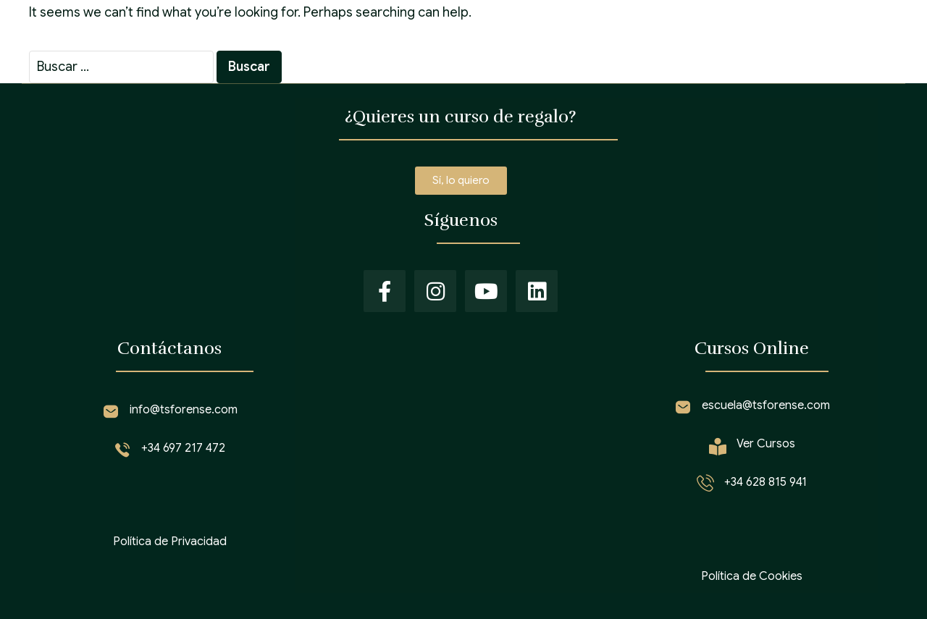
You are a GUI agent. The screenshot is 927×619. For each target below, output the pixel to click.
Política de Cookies (751, 576)
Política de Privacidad (170, 541)
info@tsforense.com (184, 410)
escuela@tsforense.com (766, 405)
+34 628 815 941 (765, 482)
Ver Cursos (766, 444)
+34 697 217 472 (183, 448)
